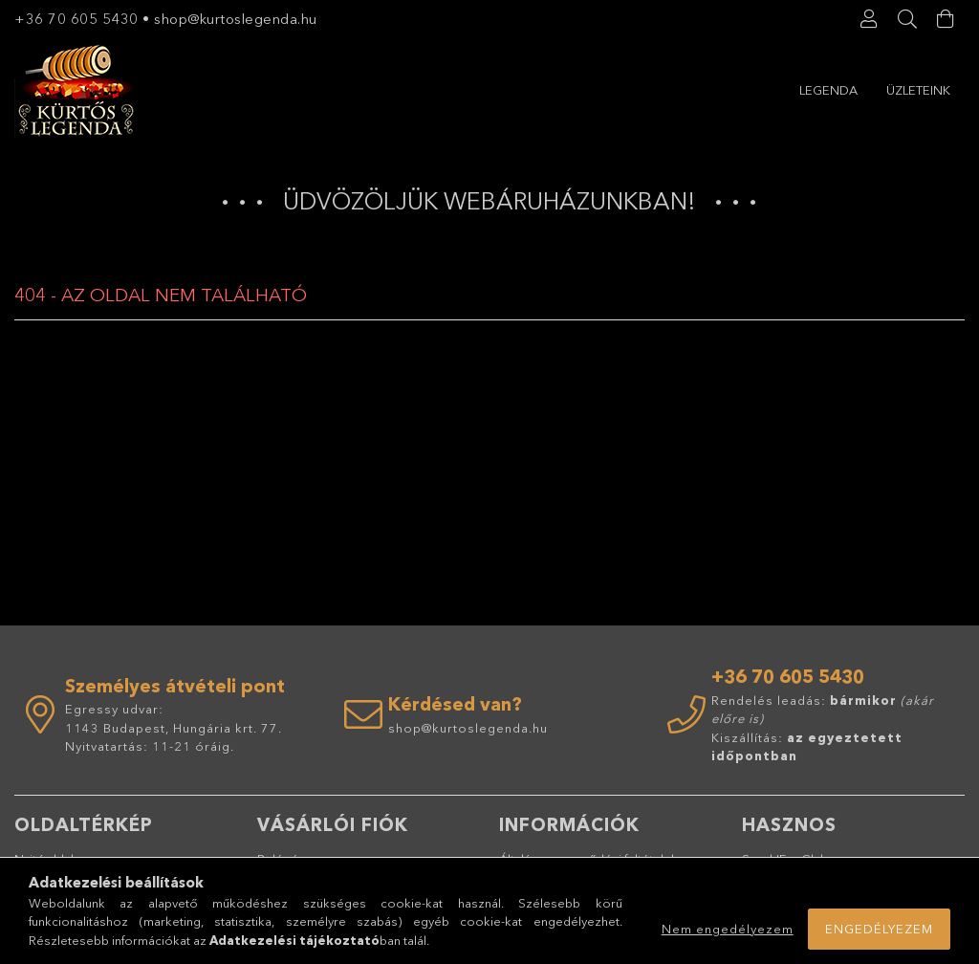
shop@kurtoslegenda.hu (237, 19)
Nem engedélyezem (728, 928)
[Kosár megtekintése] (945, 19)
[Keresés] (907, 19)
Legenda (828, 90)
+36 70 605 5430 (76, 19)
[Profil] (869, 19)
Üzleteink (918, 90)
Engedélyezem (879, 928)
